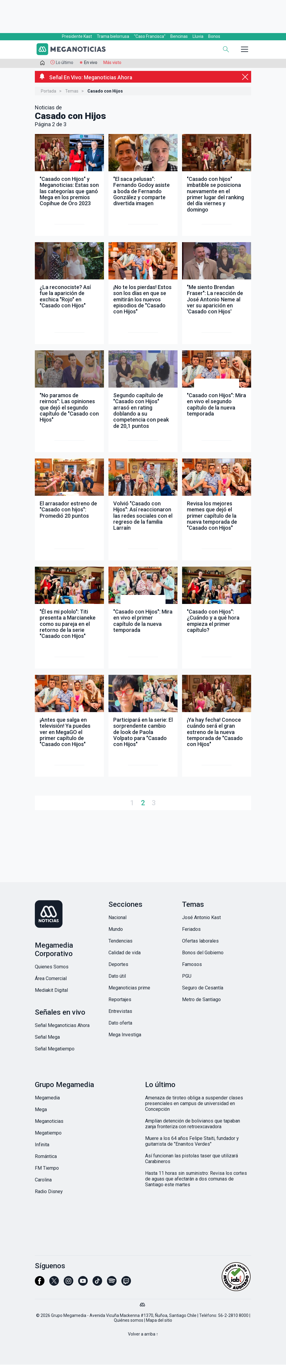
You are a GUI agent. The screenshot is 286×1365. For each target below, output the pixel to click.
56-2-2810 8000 (233, 1316)
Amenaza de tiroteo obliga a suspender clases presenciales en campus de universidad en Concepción (194, 1104)
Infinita (42, 1145)
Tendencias (120, 941)
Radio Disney (49, 1192)
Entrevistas (120, 1012)
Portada (48, 91)
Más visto (112, 62)
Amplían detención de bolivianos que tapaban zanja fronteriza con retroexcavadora (192, 1124)
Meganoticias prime (129, 988)
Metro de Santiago (201, 1000)
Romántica (46, 1157)
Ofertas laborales (200, 941)
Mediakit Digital (51, 991)
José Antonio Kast (201, 918)
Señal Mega (47, 1038)
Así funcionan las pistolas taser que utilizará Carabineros (191, 1159)
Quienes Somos (51, 967)
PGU (186, 977)
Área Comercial (51, 979)
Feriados (191, 930)
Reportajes (119, 1000)
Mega (41, 1110)
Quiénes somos (128, 1320)
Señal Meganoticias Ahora (62, 1026)
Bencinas (179, 36)
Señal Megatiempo (55, 1049)
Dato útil (117, 977)
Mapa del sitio (159, 1320)
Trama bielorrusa (113, 36)
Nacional (117, 918)
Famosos (192, 965)
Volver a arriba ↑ (143, 1334)
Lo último (64, 62)
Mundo (115, 930)
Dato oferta (120, 1023)
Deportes (118, 965)
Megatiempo (48, 1133)
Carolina (43, 1180)
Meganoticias (49, 1122)
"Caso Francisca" (150, 36)
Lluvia (198, 36)
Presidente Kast (77, 36)
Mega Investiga (124, 1035)
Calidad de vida (124, 953)
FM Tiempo (47, 1169)
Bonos (214, 36)
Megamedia (47, 1098)
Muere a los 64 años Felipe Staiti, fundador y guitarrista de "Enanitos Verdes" (192, 1141)
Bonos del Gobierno (203, 953)
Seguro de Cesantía (202, 988)
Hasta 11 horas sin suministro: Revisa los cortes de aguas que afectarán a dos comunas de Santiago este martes (196, 1179)
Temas (71, 91)
